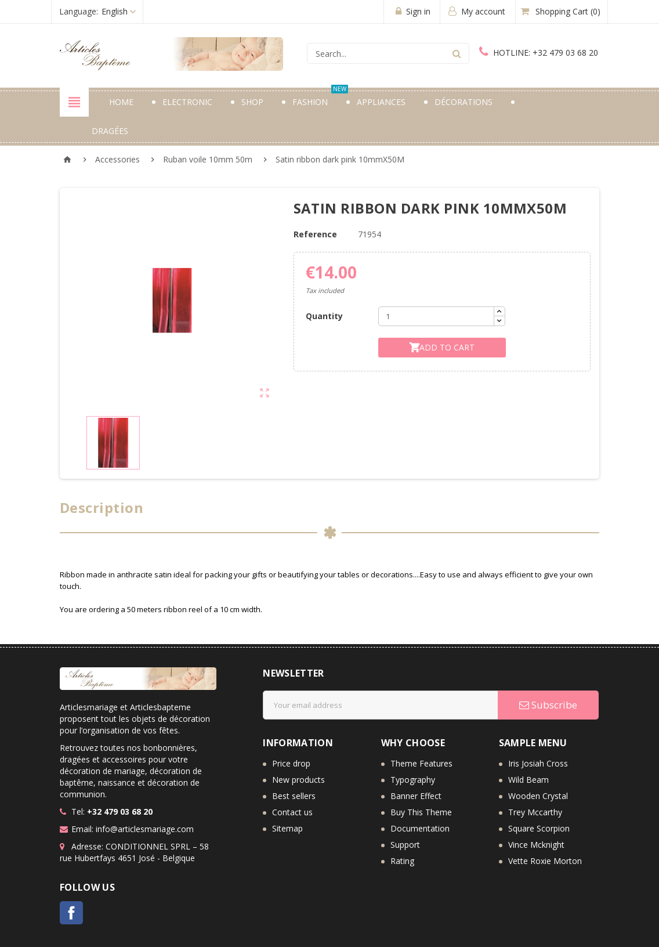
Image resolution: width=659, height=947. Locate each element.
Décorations (463, 101)
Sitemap (287, 828)
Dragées (110, 130)
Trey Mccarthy (535, 812)
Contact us (292, 812)
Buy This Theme (421, 812)
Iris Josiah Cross (538, 763)
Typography (412, 779)
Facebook (71, 912)
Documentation (420, 828)
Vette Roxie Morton (545, 860)
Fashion (320, 97)
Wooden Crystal (538, 795)
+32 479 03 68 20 (538, 52)
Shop (252, 101)
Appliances (381, 101)
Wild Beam (528, 779)
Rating (402, 860)
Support (405, 844)
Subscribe (548, 704)
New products (298, 779)
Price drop (291, 763)
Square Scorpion (539, 828)
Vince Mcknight (536, 844)
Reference (315, 234)
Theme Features (421, 763)
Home (121, 101)
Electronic (187, 101)
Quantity (324, 315)
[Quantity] (436, 316)
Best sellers (294, 795)
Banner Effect (415, 795)
